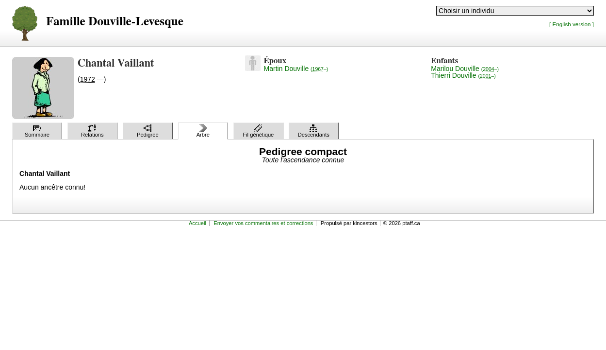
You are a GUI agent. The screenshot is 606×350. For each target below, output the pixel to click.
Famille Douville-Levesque (114, 22)
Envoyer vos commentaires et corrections (263, 223)
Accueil (197, 223)
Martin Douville (296, 68)
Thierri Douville (463, 75)
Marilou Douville (465, 68)
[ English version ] (571, 24)
